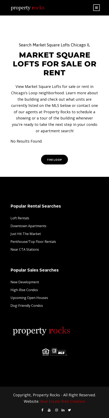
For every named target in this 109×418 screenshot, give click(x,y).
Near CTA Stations (24, 249)
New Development (24, 282)
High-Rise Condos (24, 290)
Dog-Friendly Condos (26, 305)
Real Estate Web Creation (62, 401)
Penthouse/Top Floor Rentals (33, 241)
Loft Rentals (19, 218)
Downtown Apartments (28, 226)
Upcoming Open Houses (29, 297)
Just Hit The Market (25, 233)
